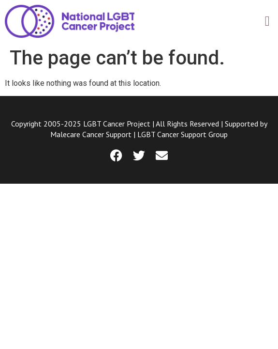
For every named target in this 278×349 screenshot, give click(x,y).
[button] (267, 21)
